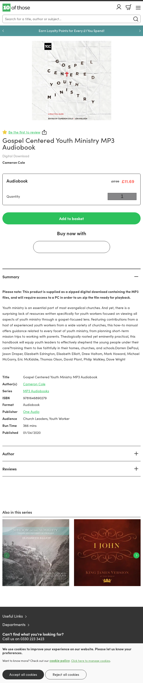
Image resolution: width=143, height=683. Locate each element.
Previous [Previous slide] (3, 31)
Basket (128, 7)
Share (44, 132)
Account (119, 6)
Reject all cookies (66, 674)
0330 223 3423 (32, 638)
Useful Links (12, 616)
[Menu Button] (138, 7)
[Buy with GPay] (71, 247)
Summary (10, 276)
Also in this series (17, 512)
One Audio (31, 411)
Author (8, 453)
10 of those (16, 8)
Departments (13, 624)
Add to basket (71, 218)
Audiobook (17, 181)
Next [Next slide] (140, 31)
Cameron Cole (13, 162)
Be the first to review (24, 132)
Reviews (9, 468)
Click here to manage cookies (90, 660)
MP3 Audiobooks (36, 391)
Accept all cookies (23, 674)
